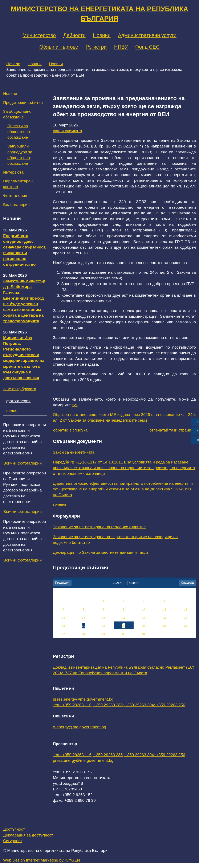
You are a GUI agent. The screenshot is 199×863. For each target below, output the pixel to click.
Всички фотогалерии (22, 463)
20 (63, 625)
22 (103, 625)
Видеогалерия (16, 204)
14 (83, 617)
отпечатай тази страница (173, 430)
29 (103, 634)
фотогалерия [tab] (18, 401)
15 (103, 617)
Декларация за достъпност (28, 835)
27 (63, 634)
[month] (132, 583)
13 (63, 617)
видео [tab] (11, 410)
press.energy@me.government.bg (83, 699)
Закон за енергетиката (73, 452)
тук (75, 405)
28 (83, 634)
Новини (102, 35)
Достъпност (14, 829)
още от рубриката (19, 389)
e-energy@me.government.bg (79, 727)
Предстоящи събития (23, 102)
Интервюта (13, 172)
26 (185, 625)
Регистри (96, 47)
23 (123, 625)
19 (185, 617)
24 (143, 625)
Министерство (39, 35)
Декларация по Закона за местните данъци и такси (100, 552)
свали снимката (67, 131)
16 (123, 617)
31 (143, 634)
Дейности (74, 35)
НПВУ (121, 47)
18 (164, 617)
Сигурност (12, 841)
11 (164, 609)
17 (143, 617)
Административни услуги (147, 35)
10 (143, 609)
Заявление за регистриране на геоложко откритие (99, 527)
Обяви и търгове (58, 47)
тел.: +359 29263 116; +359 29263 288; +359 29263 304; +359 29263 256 (119, 705)
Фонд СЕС (147, 47)
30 (123, 634)
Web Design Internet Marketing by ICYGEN (41, 860)
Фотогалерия (15, 195)
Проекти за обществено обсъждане (18, 131)
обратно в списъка (70, 430)
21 (83, 625)
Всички (59, 505)
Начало (13, 64)
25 (164, 625)
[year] (117, 583)
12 (185, 609)
